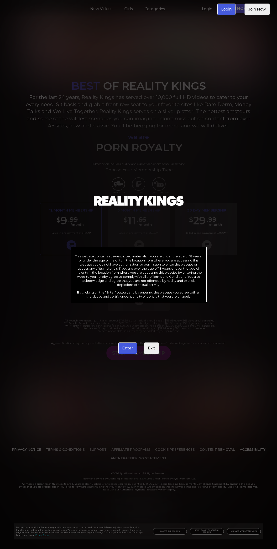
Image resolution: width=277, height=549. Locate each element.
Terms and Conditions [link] (169, 276)
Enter (127, 348)
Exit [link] (151, 348)
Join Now (257, 9)
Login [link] (226, 9)
